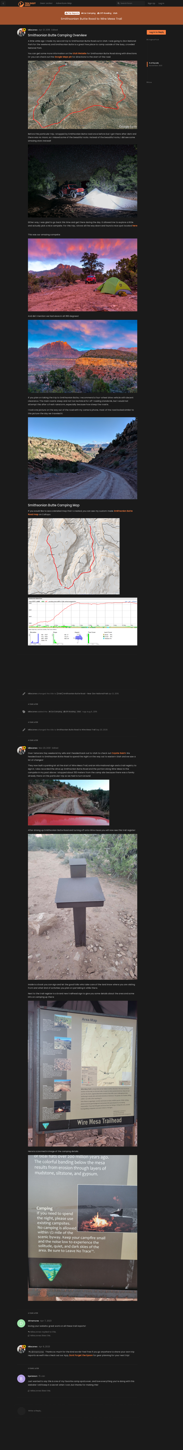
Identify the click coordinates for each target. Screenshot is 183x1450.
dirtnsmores (37, 1378)
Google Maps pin (63, 83)
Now (149, 82)
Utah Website (79, 79)
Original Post (153, 39)
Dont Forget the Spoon (81, 1381)
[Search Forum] (130, 3)
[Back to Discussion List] (3, 3)
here (134, 252)
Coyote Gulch (119, 779)
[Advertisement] (77, 37)
